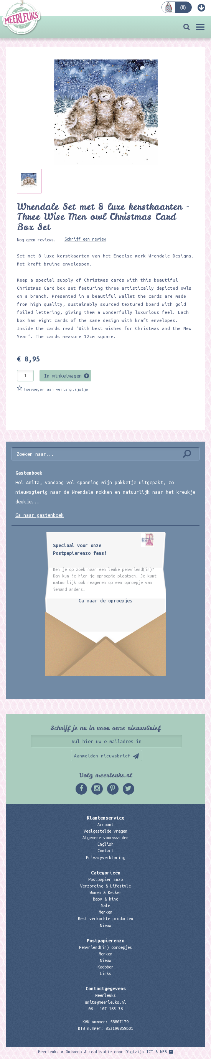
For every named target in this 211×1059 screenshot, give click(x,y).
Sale (105, 905)
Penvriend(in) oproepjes (105, 947)
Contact (105, 850)
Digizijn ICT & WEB (146, 1051)
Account (105, 824)
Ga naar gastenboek (39, 515)
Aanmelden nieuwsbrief (102, 755)
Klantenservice (105, 817)
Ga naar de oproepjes (105, 600)
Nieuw (105, 925)
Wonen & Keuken (105, 892)
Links (105, 973)
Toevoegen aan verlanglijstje (56, 389)
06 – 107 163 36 (105, 1008)
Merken (105, 912)
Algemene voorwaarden (105, 837)
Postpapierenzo (105, 940)
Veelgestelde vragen (105, 831)
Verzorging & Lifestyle (105, 886)
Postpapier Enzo (105, 879)
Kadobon (105, 967)
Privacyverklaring (105, 857)
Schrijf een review (85, 239)
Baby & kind (105, 899)
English (105, 844)
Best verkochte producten (105, 918)
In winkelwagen (63, 375)
